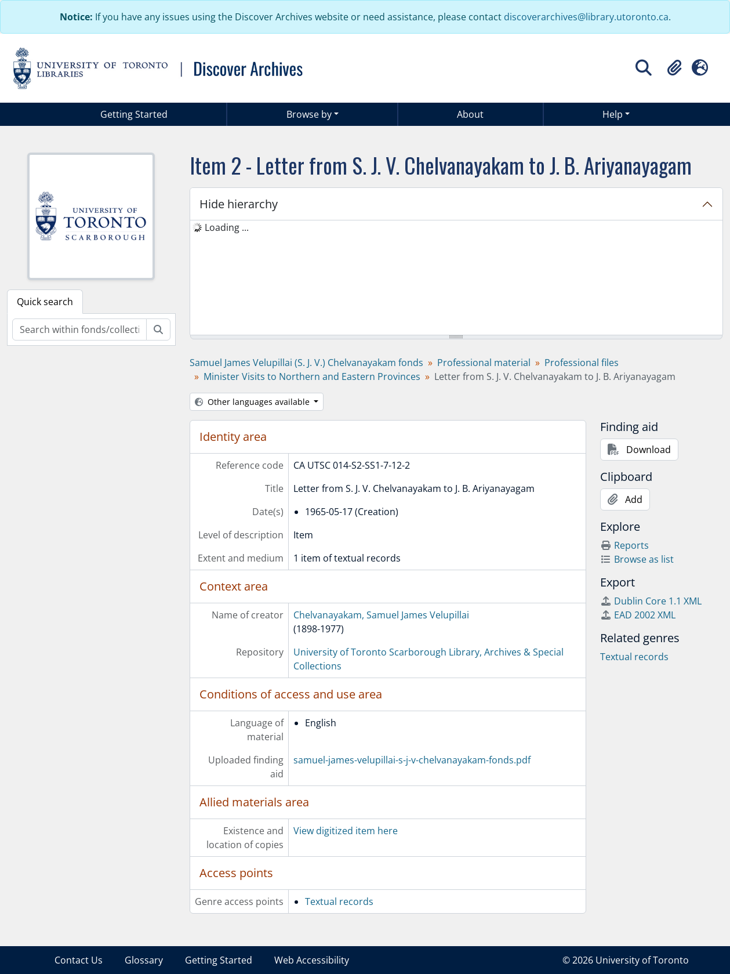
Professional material (484, 362)
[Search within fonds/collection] (79, 329)
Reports (624, 545)
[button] (674, 68)
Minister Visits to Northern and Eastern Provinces (312, 376)
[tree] (456, 278)
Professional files (581, 362)
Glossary (144, 960)
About (470, 114)
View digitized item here (345, 830)
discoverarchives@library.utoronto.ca (586, 16)
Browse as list (637, 559)
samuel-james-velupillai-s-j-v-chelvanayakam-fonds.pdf (412, 760)
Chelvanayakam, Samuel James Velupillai (381, 615)
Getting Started (134, 114)
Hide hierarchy (238, 204)
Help (612, 114)
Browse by (309, 114)
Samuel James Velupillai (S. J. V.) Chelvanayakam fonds (306, 362)
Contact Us (79, 960)
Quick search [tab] (45, 301)
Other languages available (253, 401)
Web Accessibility (311, 960)
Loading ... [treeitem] (227, 227)
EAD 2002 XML (637, 615)
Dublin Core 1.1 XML (651, 601)
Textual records (339, 901)
